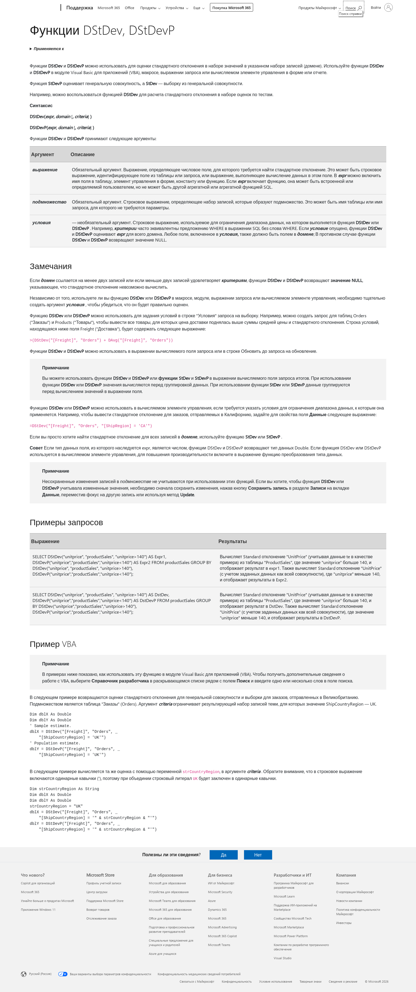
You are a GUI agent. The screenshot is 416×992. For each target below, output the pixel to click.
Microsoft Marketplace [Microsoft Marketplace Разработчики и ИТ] (289, 927)
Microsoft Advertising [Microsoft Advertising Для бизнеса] (222, 927)
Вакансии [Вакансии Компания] (342, 883)
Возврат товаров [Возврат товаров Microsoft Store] (98, 909)
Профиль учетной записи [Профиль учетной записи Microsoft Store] (103, 883)
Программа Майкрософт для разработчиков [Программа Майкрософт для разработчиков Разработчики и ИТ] (294, 885)
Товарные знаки (310, 981)
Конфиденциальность (237, 981)
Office (130, 7)
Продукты (150, 7)
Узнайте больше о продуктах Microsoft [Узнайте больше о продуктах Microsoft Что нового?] (47, 901)
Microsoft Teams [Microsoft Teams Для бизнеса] (219, 945)
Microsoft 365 (109, 7)
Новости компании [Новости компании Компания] (349, 901)
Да (223, 855)
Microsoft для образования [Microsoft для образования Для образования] (167, 883)
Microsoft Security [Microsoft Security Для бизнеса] (220, 892)
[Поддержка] (79, 7)
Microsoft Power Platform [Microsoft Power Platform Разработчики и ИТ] (291, 936)
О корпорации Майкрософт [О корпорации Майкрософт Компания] (355, 892)
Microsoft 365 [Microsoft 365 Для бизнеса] (217, 918)
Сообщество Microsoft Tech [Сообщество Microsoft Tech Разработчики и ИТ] (292, 918)
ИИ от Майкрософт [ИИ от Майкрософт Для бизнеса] (221, 883)
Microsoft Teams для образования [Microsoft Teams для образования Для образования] (172, 901)
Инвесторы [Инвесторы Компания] (344, 923)
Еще (201, 7)
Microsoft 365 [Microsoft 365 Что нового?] (30, 892)
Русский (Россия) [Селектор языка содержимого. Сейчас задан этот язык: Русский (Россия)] (40, 974)
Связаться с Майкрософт (197, 981)
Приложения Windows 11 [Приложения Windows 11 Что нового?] (38, 909)
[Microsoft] (40, 7)
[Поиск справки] (353, 7)
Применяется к (49, 48)
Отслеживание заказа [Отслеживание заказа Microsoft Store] (101, 918)
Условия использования (275, 981)
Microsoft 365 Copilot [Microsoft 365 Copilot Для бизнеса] (222, 936)
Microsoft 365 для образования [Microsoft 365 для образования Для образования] (170, 909)
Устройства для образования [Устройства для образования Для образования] (169, 892)
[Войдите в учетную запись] (381, 7)
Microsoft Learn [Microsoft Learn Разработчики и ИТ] (284, 896)
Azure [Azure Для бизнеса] (212, 901)
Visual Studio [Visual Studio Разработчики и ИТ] (282, 958)
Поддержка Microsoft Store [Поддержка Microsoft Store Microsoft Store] (105, 901)
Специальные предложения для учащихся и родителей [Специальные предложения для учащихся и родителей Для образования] (171, 942)
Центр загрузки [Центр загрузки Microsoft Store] (96, 892)
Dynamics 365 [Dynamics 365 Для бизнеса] (217, 909)
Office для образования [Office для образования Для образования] (165, 918)
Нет (258, 855)
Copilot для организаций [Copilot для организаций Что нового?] (38, 883)
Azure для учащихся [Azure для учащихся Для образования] (162, 954)
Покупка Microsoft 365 (236, 7)
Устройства (178, 7)
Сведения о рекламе (343, 981)
